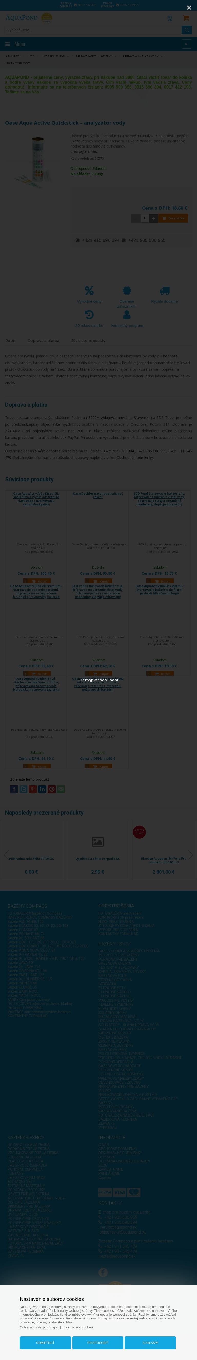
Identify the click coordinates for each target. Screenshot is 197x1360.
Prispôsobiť (97, 1343)
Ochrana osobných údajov (39, 1327)
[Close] (189, 7)
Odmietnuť (45, 1343)
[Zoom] (176, 7)
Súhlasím (150, 1343)
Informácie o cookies (78, 1327)
